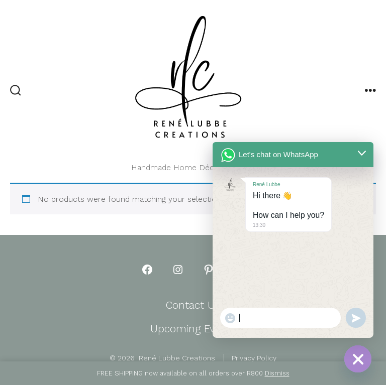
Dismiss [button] (277, 373)
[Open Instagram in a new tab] (178, 269)
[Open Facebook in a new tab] (147, 269)
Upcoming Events (193, 329)
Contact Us (193, 305)
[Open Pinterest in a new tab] (209, 269)
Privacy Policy (254, 358)
